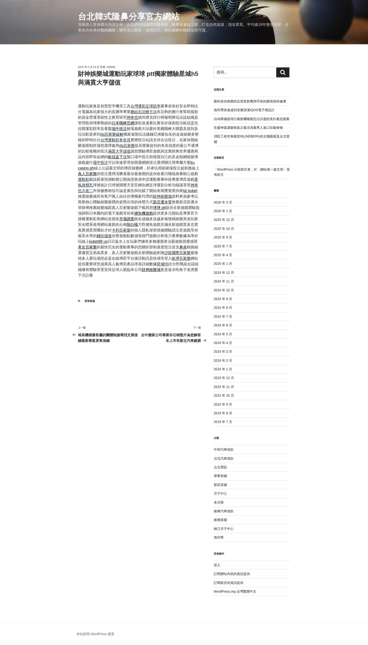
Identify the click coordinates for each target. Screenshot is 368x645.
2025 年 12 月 (224, 220)
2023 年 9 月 (223, 404)
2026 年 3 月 (223, 202)
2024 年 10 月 (224, 290)
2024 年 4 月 (223, 343)
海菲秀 (219, 537)
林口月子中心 (224, 529)
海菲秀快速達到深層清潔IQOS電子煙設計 (244, 110)
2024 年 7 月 (223, 316)
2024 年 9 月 (223, 299)
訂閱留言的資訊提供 (228, 583)
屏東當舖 (89, 301)
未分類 (219, 502)
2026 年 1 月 (223, 211)
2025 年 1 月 (223, 264)
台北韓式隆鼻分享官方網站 (128, 16)
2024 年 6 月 (223, 325)
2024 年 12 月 (224, 272)
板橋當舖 (220, 520)
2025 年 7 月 (223, 246)
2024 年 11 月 (224, 281)
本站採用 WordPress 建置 (95, 634)
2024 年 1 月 (223, 369)
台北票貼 (220, 467)
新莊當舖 (220, 485)
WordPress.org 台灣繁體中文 (235, 591)
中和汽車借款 (224, 449)
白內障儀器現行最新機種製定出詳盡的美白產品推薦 (251, 119)
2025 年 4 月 (223, 255)
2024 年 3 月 (223, 351)
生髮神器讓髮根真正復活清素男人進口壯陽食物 (248, 127)
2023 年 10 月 (224, 395)
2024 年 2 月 (223, 360)
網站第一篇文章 (271, 169)
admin (111, 67)
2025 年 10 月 (224, 229)
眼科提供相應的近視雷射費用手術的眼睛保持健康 (250, 101)
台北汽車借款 (224, 458)
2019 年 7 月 (223, 422)
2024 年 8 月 (223, 307)
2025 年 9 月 (223, 237)
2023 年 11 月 (224, 387)
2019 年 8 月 (223, 413)
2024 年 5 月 (223, 334)
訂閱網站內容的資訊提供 (232, 574)
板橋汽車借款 (224, 511)
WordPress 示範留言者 (234, 169)
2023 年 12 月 (224, 378)
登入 (217, 565)
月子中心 (220, 493)
